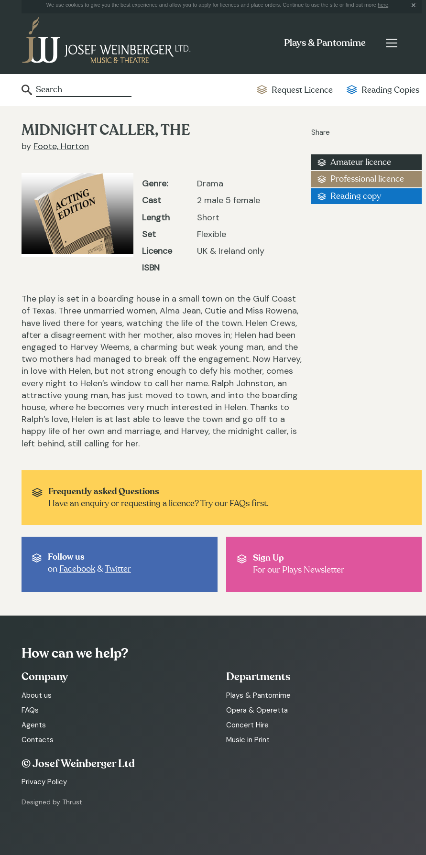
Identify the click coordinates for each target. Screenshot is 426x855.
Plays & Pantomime (325, 43)
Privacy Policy (44, 782)
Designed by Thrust (52, 802)
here (383, 5)
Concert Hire (247, 725)
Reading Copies (390, 90)
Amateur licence (360, 162)
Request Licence (302, 90)
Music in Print (248, 740)
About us (37, 695)
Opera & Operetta (257, 710)
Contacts (38, 740)
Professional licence (367, 178)
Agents (34, 725)
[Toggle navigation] (391, 43)
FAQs (30, 710)
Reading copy (355, 196)
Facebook (77, 568)
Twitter (118, 568)
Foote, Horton (61, 146)
